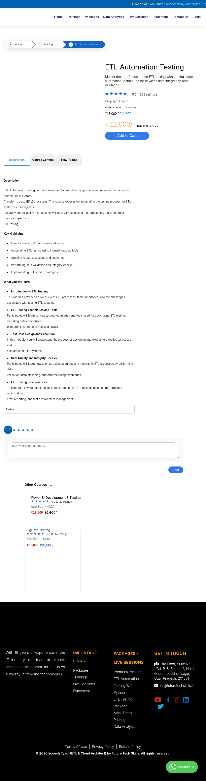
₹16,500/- (41, 545)
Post (175, 470)
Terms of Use (76, 747)
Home (58, 17)
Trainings (73, 17)
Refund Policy (130, 747)
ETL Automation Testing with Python (126, 685)
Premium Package (128, 672)
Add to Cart (127, 135)
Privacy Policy (103, 747)
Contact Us (180, 17)
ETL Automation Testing (88, 44)
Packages (92, 17)
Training (48, 44)
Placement (160, 17)
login (197, 17)
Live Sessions (138, 17)
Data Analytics (113, 17)
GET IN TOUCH (170, 653)
